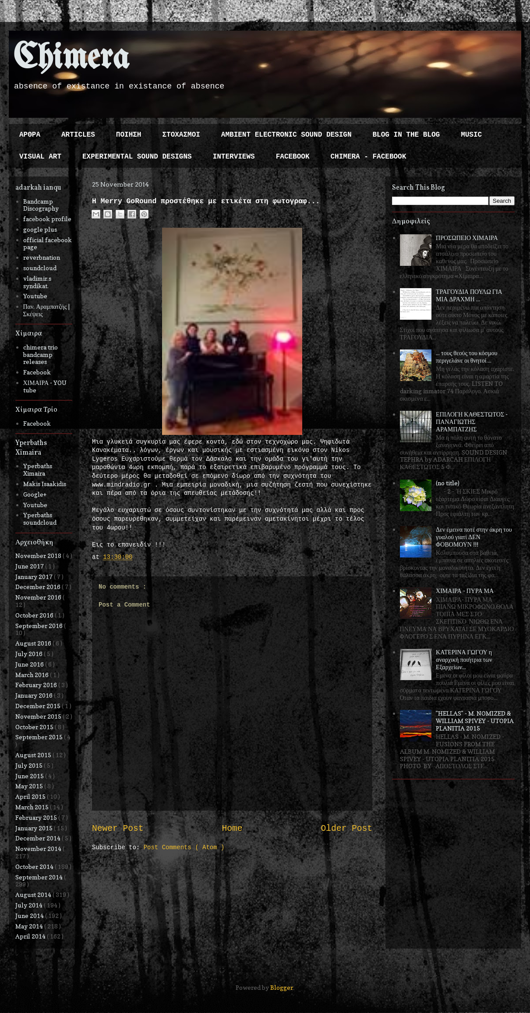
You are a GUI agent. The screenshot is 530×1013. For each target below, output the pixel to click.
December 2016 (38, 586)
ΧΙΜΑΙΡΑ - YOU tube (45, 386)
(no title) (447, 483)
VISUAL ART (40, 157)
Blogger (281, 987)
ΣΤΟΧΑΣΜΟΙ (181, 135)
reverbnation (41, 257)
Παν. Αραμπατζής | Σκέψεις (46, 310)
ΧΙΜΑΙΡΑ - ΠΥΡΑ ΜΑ (465, 590)
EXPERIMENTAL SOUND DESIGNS (137, 157)
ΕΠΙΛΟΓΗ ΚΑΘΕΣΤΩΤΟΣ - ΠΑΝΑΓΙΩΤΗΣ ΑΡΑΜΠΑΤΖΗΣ (472, 421)
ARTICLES (78, 135)
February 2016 (36, 684)
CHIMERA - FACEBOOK (368, 157)
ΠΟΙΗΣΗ (128, 135)
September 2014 (39, 877)
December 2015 (38, 705)
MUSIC (471, 135)
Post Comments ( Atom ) (184, 847)
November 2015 (39, 716)
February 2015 (36, 817)
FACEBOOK (293, 157)
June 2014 (30, 915)
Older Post (346, 828)
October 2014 (35, 866)
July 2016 (29, 653)
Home (232, 828)
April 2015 (31, 796)
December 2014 (38, 838)
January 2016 (34, 695)
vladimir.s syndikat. (37, 282)
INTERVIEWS (234, 157)
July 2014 (29, 905)
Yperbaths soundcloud (40, 518)
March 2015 (32, 807)
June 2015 (30, 776)
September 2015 (39, 737)
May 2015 (29, 786)
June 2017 (30, 566)
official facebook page (47, 243)
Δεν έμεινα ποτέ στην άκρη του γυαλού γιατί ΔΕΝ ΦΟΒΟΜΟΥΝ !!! (474, 537)
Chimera (71, 58)
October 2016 (35, 615)
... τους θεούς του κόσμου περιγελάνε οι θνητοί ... (466, 356)
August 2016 (34, 643)
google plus (40, 229)
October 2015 (35, 727)
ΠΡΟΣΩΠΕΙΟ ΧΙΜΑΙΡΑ (467, 237)
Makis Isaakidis (44, 483)
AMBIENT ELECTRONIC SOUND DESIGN (286, 135)
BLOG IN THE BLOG (406, 135)
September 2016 (39, 625)
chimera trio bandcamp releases (40, 354)
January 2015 (34, 828)
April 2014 (31, 936)
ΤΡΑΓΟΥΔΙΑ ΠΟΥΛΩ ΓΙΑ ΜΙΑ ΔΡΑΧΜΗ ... (469, 295)
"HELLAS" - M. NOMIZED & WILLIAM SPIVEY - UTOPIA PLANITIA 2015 (475, 720)
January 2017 (34, 576)
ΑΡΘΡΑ (29, 135)
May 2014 (29, 926)
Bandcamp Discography (41, 205)
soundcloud (40, 268)
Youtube (35, 296)
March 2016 (32, 674)
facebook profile (47, 218)
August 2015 (34, 755)
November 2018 (39, 555)
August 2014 (34, 894)
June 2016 (30, 664)
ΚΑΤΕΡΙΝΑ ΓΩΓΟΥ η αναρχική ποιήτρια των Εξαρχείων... (464, 659)
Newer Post (118, 828)
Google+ (34, 494)
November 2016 (39, 597)
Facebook (37, 372)
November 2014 (39, 848)
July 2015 (29, 765)
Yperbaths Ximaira (37, 469)
